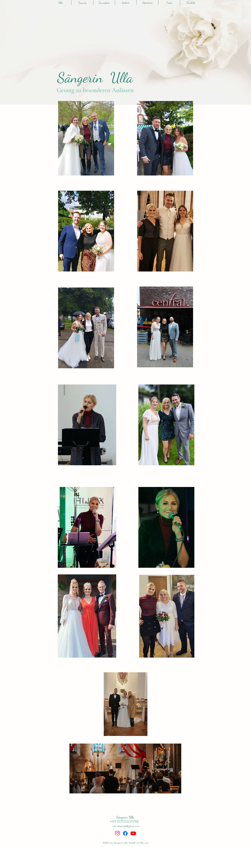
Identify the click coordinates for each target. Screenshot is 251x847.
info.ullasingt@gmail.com (125, 826)
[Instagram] (117, 833)
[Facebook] (125, 833)
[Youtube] (133, 833)
